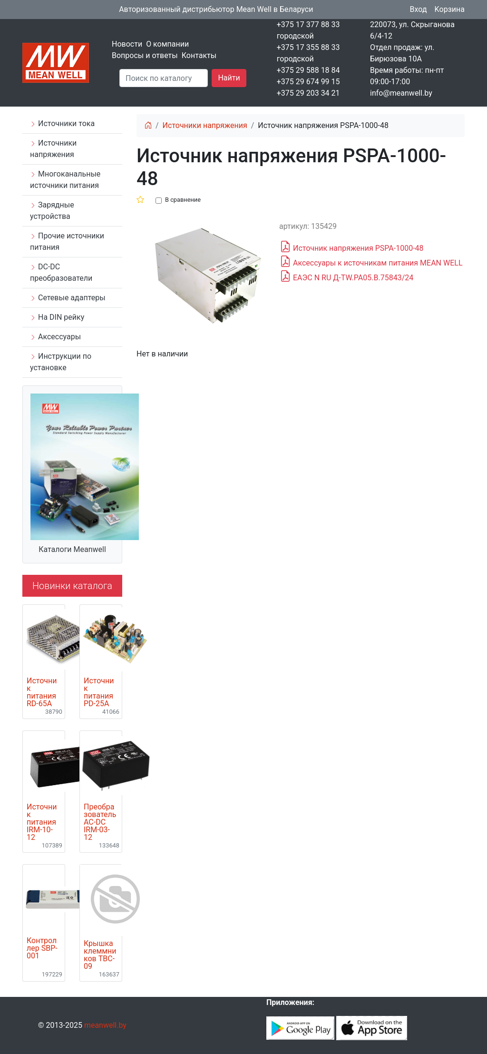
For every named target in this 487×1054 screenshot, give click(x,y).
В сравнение (183, 199)
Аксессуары (55, 336)
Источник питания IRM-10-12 (42, 822)
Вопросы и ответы (145, 55)
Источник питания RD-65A (42, 692)
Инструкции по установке (60, 362)
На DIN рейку (57, 317)
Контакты (199, 55)
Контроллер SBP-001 (42, 948)
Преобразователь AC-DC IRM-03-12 (100, 822)
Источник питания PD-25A (99, 692)
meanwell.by (105, 1025)
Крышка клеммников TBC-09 (100, 955)
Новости (127, 44)
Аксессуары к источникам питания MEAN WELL (371, 261)
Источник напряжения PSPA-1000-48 (352, 247)
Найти (229, 77)
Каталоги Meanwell (72, 549)
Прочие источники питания (67, 241)
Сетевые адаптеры (68, 297)
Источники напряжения (53, 148)
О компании (167, 44)
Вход (418, 9)
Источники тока (62, 123)
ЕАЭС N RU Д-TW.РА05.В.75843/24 (346, 276)
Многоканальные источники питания (65, 179)
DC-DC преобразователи (61, 272)
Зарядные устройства (52, 210)
